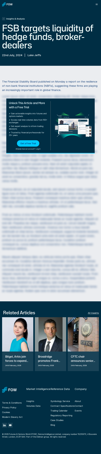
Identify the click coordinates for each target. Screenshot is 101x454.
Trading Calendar (59, 410)
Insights (30, 401)
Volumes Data (33, 406)
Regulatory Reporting (61, 415)
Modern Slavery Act (12, 417)
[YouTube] (10, 425)
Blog (52, 425)
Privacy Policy (9, 407)
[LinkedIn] (4, 425)
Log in (38, 149)
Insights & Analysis (13, 18)
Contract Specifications (62, 406)
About (78, 401)
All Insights (93, 313)
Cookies (6, 412)
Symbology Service (60, 401)
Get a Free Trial (28, 143)
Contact (79, 406)
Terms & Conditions (12, 402)
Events (78, 410)
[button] (28, 145)
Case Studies (57, 420)
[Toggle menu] (96, 4)
